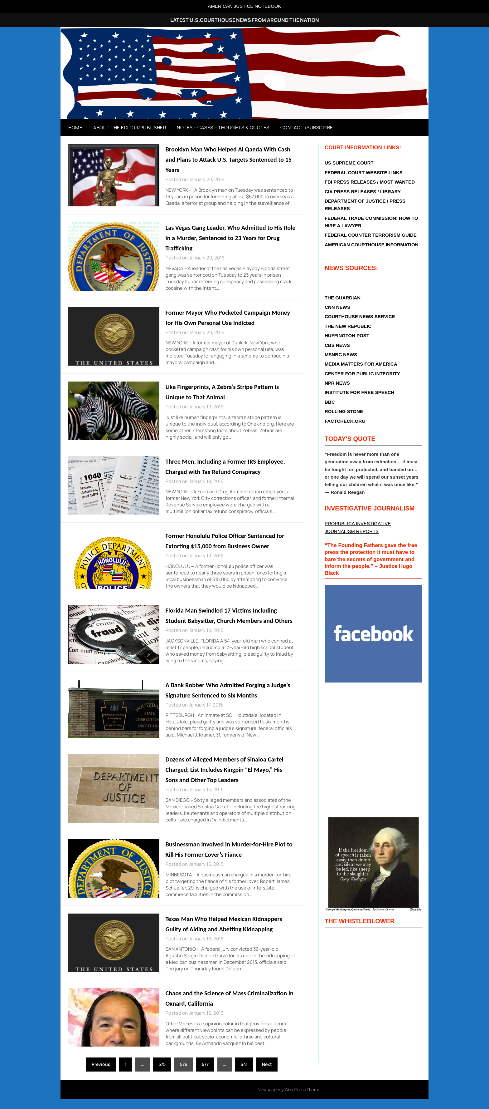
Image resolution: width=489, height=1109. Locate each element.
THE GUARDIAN (343, 297)
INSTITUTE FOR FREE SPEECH (359, 392)
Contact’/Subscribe (306, 127)
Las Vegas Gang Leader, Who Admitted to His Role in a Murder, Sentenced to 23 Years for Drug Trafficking (229, 237)
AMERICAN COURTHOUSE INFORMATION (372, 244)
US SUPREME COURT (349, 162)
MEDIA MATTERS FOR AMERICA (361, 364)
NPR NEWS (337, 383)
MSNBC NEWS (341, 354)
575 (162, 1074)
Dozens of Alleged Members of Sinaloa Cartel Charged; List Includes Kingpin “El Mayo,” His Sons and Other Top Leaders (229, 779)
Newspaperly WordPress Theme (289, 1100)
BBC (330, 402)
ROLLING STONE (344, 411)
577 (205, 1074)
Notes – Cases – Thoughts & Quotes (223, 127)
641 (244, 1074)
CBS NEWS (337, 345)
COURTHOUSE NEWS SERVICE (360, 316)
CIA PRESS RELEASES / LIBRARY (363, 191)
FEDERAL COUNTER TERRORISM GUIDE (371, 235)
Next (267, 1074)
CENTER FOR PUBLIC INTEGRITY (362, 373)
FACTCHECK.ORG (345, 421)
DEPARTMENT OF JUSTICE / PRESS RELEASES (365, 204)
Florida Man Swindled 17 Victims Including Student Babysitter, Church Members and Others (226, 620)
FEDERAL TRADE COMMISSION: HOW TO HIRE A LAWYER (371, 221)
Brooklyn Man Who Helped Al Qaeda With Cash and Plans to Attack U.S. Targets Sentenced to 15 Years (226, 159)
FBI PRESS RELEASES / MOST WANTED (370, 182)
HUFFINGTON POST (347, 335)
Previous (101, 1074)
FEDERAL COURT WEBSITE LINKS (364, 172)
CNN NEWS (337, 307)
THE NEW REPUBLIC (348, 326)
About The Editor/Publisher (129, 127)
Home (75, 127)
